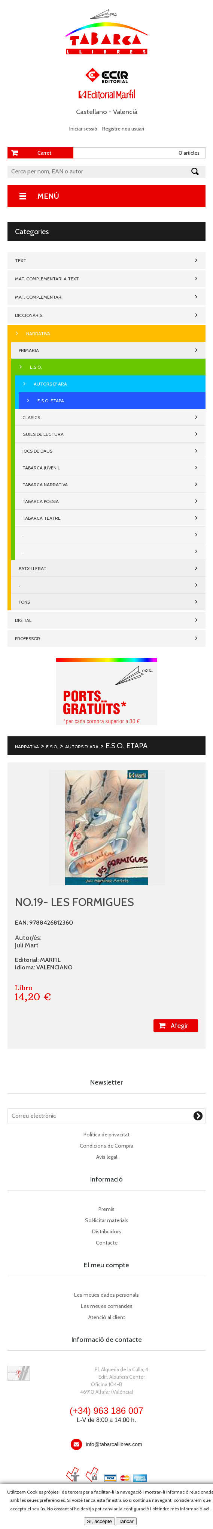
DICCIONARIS (28, 315)
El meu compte (106, 1265)
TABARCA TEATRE (41, 518)
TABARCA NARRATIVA (45, 484)
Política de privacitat (106, 1134)
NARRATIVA (38, 333)
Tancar (126, 1521)
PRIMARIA (29, 350)
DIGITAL (23, 620)
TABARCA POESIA (40, 501)
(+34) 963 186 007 (106, 1411)
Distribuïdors (106, 1231)
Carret (44, 153)
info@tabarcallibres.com (114, 1444)
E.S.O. (36, 367)
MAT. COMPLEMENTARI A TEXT (47, 278)
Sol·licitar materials (106, 1220)
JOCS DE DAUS (37, 451)
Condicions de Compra (106, 1145)
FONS (24, 602)
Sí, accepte (99, 1521)
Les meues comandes (107, 1306)
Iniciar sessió (83, 128)
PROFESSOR (27, 638)
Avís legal (106, 1157)
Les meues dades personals (106, 1295)
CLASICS (31, 417)
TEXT (20, 260)
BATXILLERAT (32, 568)
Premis (106, 1209)
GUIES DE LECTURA (43, 434)
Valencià (125, 112)
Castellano (91, 112)
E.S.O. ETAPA (50, 400)
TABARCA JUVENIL (41, 468)
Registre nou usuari (123, 128)
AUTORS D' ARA (50, 384)
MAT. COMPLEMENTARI (39, 297)
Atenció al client (106, 1317)
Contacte (107, 1242)
